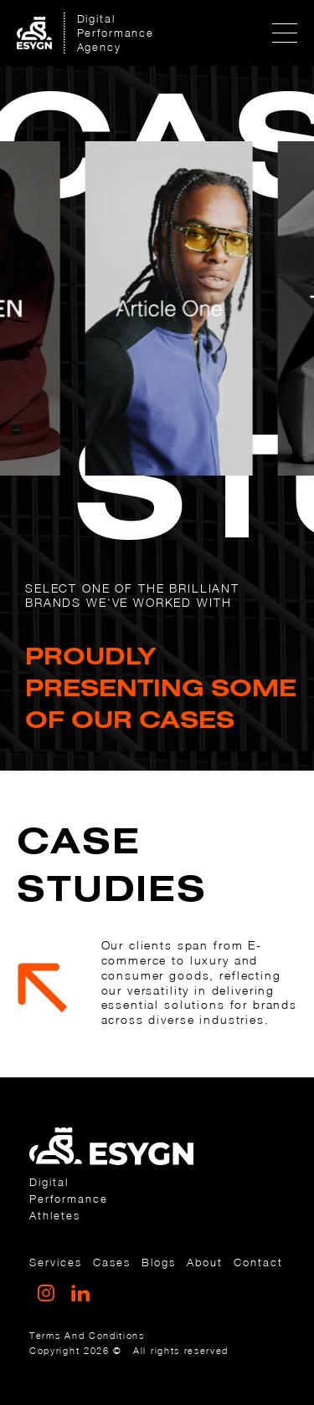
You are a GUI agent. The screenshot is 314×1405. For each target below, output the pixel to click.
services (55, 1262)
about (205, 1262)
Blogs (159, 1262)
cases (112, 1262)
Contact (258, 1262)
